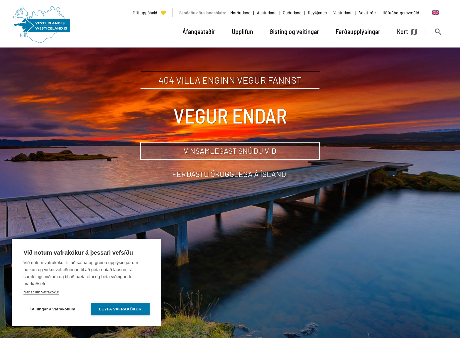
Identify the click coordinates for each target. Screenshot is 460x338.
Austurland (267, 12)
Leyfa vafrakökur (120, 309)
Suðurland (292, 12)
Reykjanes (317, 12)
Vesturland (343, 12)
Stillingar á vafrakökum (52, 309)
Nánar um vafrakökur (41, 292)
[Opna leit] (437, 31)
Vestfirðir (367, 12)
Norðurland (240, 12)
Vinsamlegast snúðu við (230, 150)
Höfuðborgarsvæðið (401, 12)
